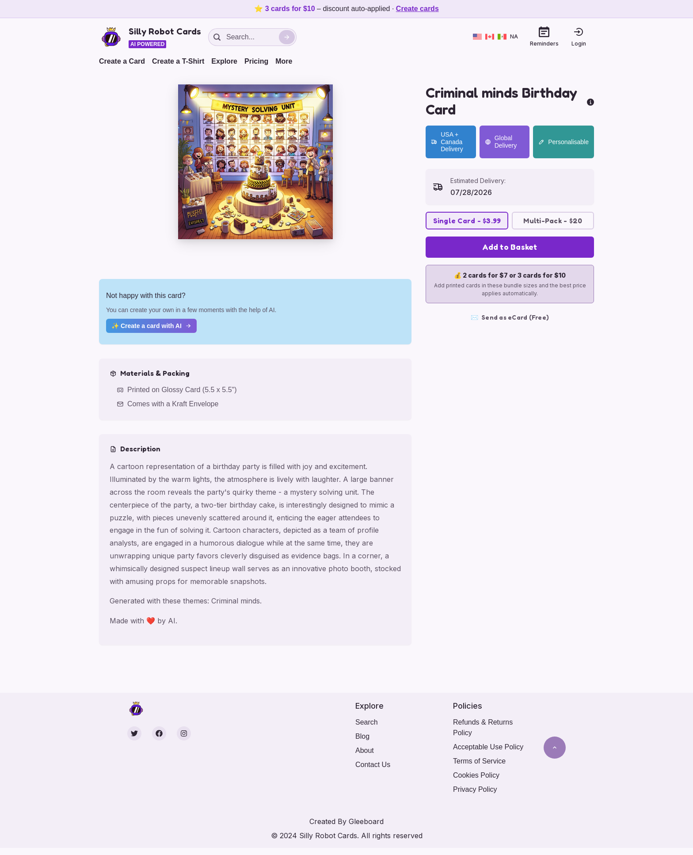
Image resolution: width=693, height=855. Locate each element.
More (283, 61)
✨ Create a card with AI (151, 325)
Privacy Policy (475, 789)
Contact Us (372, 764)
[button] (255, 161)
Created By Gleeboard (346, 821)
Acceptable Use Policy (488, 747)
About (364, 750)
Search (366, 722)
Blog (362, 736)
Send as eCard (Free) (510, 317)
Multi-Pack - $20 (552, 220)
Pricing (256, 61)
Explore (224, 61)
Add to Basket (509, 247)
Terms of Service (479, 761)
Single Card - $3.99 (467, 220)
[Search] (287, 37)
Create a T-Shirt (178, 61)
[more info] (590, 101)
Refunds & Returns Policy (483, 727)
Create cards (417, 8)
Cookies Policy (476, 775)
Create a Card (122, 61)
